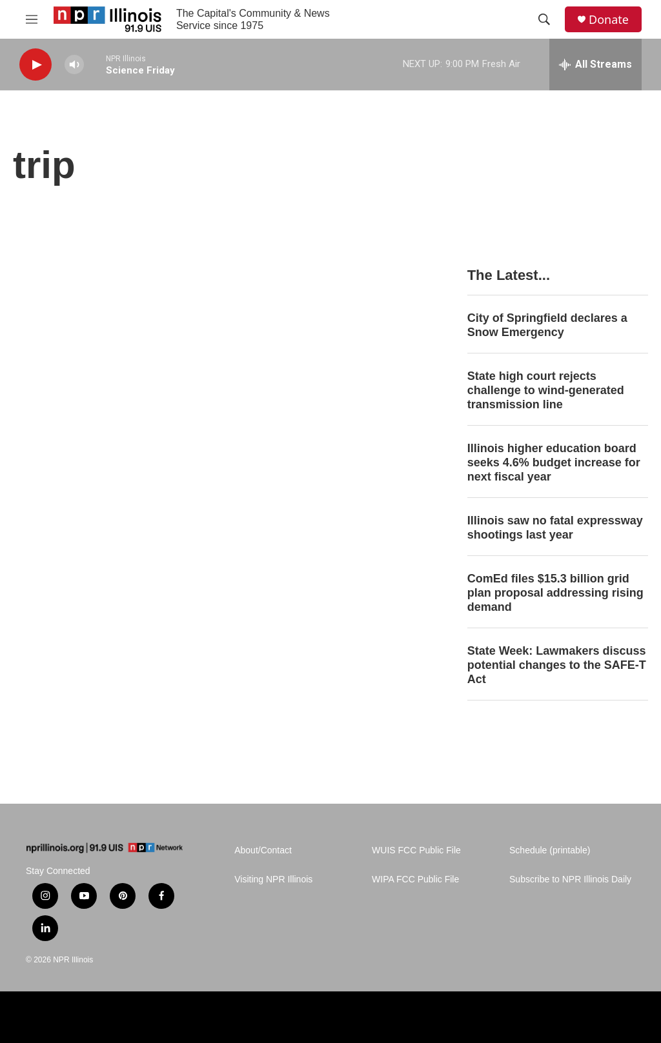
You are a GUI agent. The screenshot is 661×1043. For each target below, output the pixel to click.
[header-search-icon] (544, 19)
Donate (609, 19)
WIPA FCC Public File (415, 879)
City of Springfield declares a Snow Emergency (547, 325)
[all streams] (595, 64)
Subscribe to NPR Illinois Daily (570, 879)
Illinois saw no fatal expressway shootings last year (555, 527)
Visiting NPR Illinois (273, 879)
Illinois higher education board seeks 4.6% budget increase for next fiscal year (553, 462)
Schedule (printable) (549, 850)
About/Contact (263, 850)
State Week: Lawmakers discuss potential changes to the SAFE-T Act (556, 665)
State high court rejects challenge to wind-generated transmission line (545, 390)
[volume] (74, 64)
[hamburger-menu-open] (31, 19)
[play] (35, 64)
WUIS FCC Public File (416, 850)
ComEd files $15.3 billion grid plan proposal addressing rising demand (555, 592)
